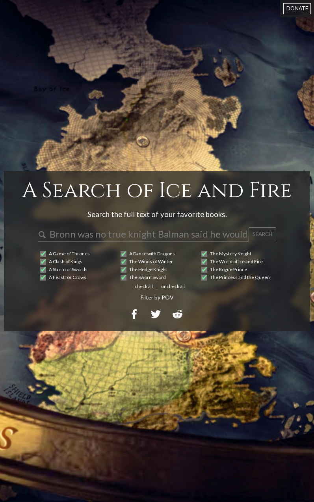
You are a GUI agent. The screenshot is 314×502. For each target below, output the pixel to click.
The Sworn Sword (147, 277)
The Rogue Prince (228, 269)
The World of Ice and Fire (236, 261)
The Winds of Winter (151, 261)
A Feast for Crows (67, 277)
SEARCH (262, 234)
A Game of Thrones (69, 254)
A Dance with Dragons (152, 254)
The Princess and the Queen (240, 277)
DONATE (297, 8)
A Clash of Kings (65, 261)
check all (144, 286)
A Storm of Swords (68, 269)
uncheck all (173, 286)
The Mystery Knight (230, 254)
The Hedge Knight (148, 269)
